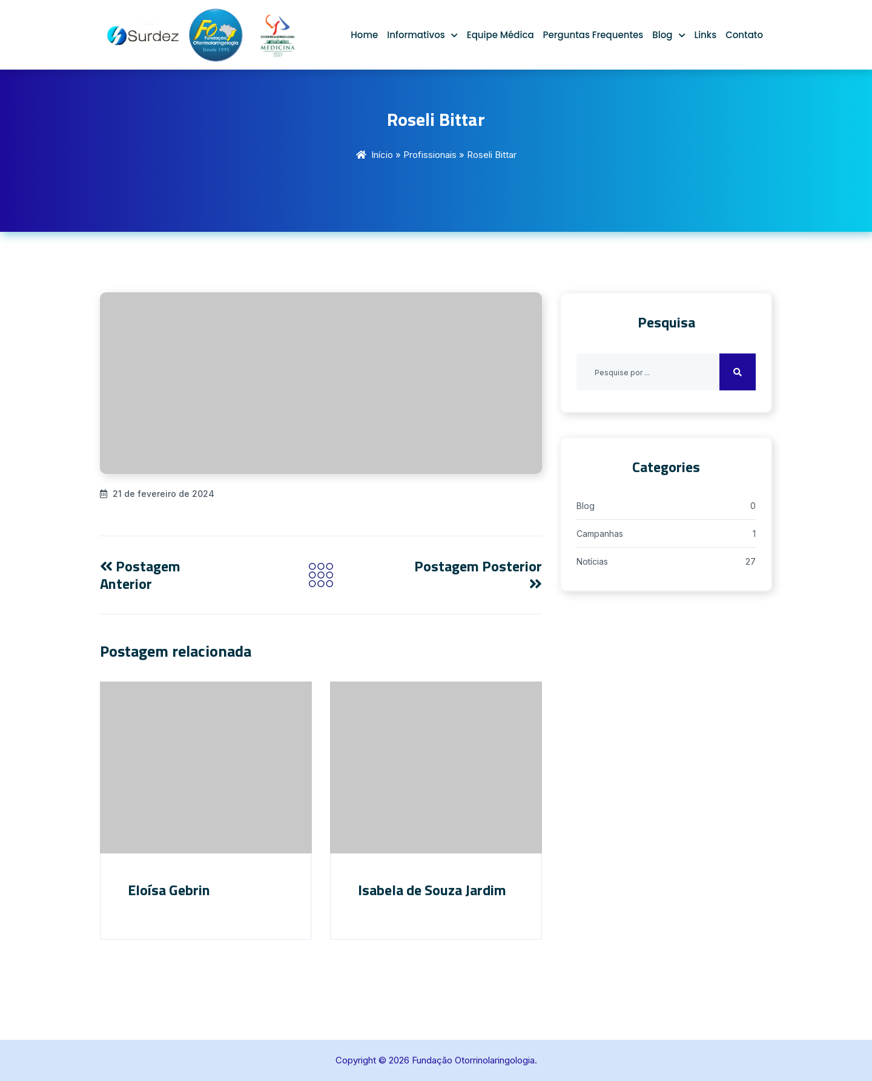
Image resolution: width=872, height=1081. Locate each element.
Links (706, 34)
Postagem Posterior (478, 573)
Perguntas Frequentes (593, 34)
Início (382, 154)
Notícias (592, 561)
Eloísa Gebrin (169, 890)
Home (364, 34)
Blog (662, 34)
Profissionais (430, 154)
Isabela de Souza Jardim (432, 890)
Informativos (416, 34)
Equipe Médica (500, 34)
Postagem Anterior (140, 574)
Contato (744, 34)
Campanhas (599, 533)
